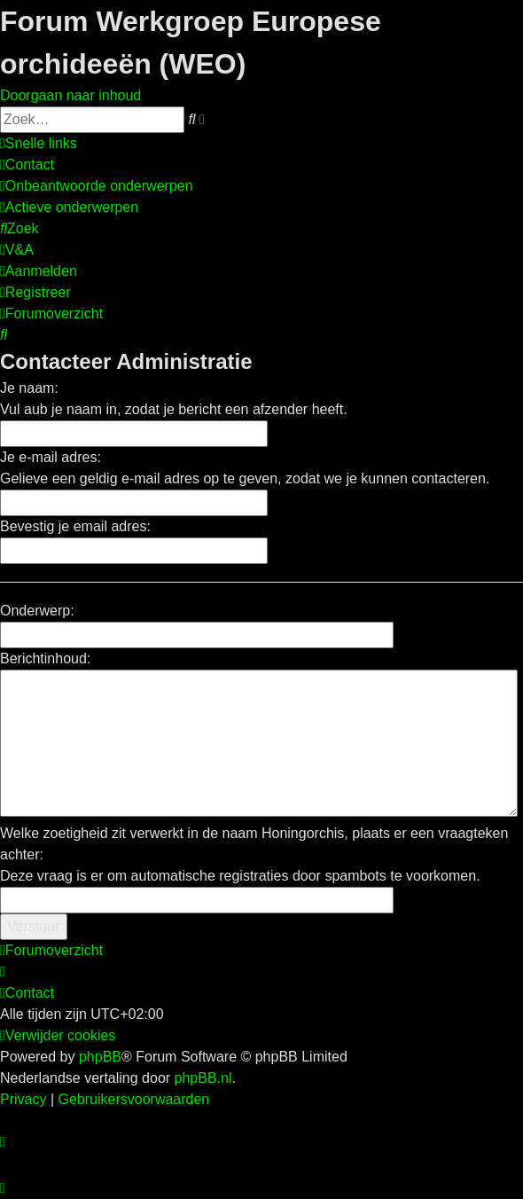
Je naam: (29, 388)
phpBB (100, 1056)
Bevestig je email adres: (75, 526)
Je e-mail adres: (50, 457)
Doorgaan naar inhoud (70, 95)
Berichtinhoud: (45, 658)
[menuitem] (27, 164)
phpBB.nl (203, 1077)
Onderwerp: (37, 610)
